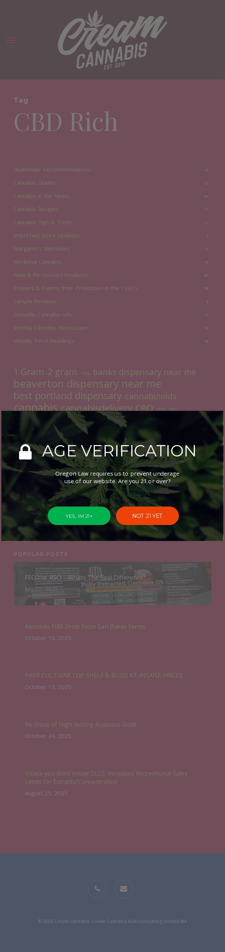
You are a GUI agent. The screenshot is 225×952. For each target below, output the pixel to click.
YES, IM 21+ (79, 516)
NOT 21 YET (147, 516)
